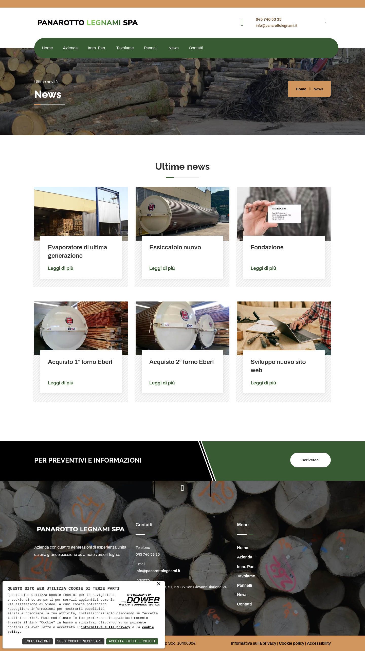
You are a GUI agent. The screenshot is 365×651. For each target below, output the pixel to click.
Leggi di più (61, 268)
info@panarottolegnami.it (276, 26)
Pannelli (151, 48)
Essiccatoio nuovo (175, 247)
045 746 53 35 (269, 19)
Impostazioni (37, 641)
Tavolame (125, 48)
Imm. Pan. (97, 48)
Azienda (70, 48)
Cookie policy (291, 643)
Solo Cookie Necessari (79, 641)
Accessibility (319, 643)
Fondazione (267, 247)
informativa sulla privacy (105, 627)
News (174, 48)
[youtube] (326, 21)
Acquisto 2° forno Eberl (181, 362)
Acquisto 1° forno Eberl (80, 362)
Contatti (196, 48)
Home (47, 48)
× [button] (158, 584)
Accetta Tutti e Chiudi (132, 641)
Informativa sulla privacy (253, 643)
